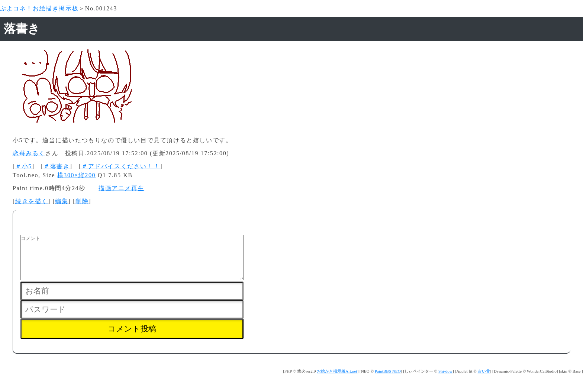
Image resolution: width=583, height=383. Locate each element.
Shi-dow (445, 380)
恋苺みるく (29, 153)
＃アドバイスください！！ (120, 166)
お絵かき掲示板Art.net (337, 380)
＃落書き (57, 166)
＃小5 (23, 166)
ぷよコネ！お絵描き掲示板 (39, 8)
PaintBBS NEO (388, 380)
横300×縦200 (76, 175)
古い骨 (484, 380)
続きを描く (31, 201)
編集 (61, 201)
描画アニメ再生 (121, 188)
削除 (81, 201)
